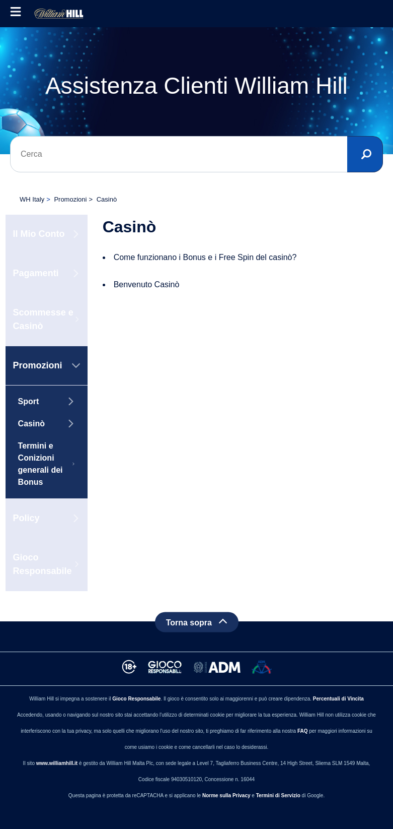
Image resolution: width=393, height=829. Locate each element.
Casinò (107, 199)
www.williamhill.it (56, 763)
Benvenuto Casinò (147, 284)
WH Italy (32, 199)
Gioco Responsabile (136, 699)
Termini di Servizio (278, 795)
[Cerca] (196, 154)
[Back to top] (197, 622)
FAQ (302, 731)
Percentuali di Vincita (338, 699)
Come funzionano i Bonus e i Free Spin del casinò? (205, 257)
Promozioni (70, 199)
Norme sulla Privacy (226, 795)
